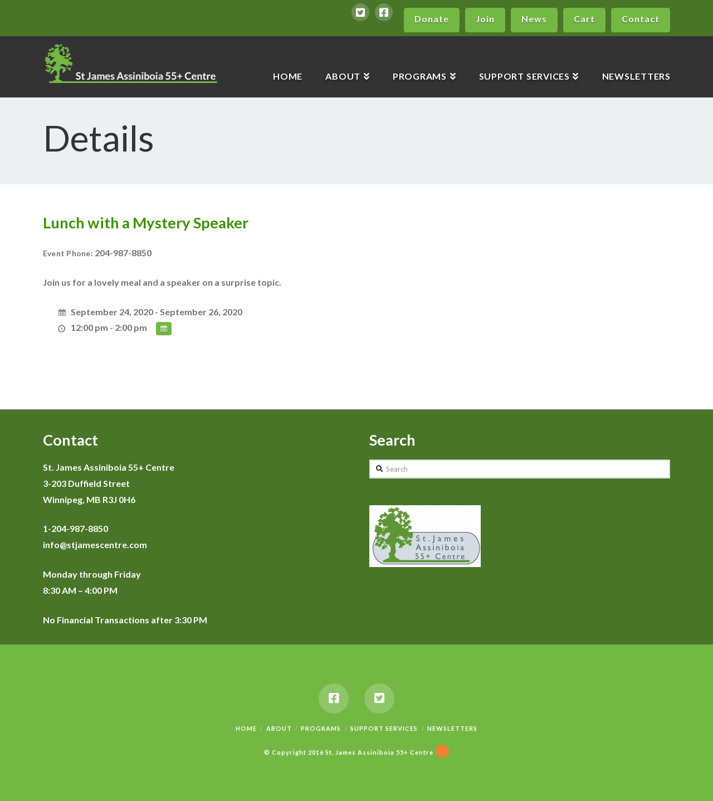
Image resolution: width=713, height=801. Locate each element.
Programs (321, 728)
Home (246, 728)
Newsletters (452, 728)
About (279, 728)
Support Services (384, 728)
